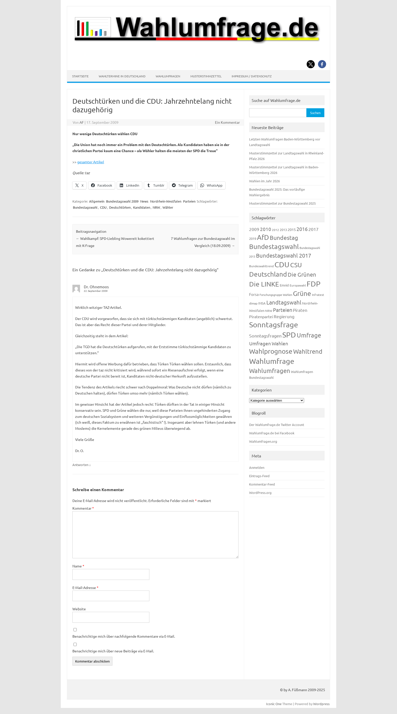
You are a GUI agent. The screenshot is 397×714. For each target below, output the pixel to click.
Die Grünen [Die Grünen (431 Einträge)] (302, 274)
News (144, 201)
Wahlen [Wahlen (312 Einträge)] (280, 343)
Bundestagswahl (85, 207)
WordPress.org (260, 492)
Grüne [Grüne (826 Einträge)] (302, 293)
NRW (156, 207)
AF (82, 122)
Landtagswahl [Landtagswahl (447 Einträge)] (283, 302)
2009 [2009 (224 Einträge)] (254, 229)
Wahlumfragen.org (263, 441)
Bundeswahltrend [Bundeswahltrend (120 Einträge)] (261, 266)
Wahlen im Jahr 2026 (264, 181)
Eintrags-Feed (259, 476)
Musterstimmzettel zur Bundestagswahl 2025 (282, 203)
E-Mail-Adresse (85, 587)
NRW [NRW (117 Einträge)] (268, 311)
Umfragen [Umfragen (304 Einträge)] (260, 343)
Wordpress (321, 704)
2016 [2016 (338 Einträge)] (302, 229)
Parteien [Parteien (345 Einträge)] (282, 310)
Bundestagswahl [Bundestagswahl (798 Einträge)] (274, 247)
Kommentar (83, 508)
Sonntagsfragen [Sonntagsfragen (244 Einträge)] (265, 335)
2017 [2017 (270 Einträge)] (313, 229)
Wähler (168, 207)
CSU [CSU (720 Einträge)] (296, 265)
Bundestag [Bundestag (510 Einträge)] (284, 237)
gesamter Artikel (90, 161)
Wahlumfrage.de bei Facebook (271, 433)
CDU (103, 207)
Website (79, 608)
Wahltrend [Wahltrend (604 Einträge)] (307, 351)
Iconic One (274, 704)
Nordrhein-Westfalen (165, 201)
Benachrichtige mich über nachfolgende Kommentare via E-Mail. (123, 636)
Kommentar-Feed (262, 484)
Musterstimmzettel (206, 76)
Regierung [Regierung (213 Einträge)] (284, 316)
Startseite (80, 76)
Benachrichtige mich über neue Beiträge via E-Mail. (113, 651)
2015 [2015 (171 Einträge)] (292, 229)
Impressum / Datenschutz (252, 76)
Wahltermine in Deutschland (122, 76)
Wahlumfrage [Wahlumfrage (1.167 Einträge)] (271, 361)
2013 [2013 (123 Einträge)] (283, 229)
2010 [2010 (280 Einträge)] (265, 229)
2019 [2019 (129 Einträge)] (252, 238)
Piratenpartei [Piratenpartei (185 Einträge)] (261, 316)
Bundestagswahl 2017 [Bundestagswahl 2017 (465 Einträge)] (283, 255)
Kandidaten (141, 207)
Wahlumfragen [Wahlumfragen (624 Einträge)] (269, 370)
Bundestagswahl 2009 (122, 201)
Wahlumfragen (168, 76)
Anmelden (256, 467)
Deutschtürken (120, 207)
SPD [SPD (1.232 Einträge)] (289, 334)
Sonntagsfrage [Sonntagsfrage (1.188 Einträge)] (273, 324)
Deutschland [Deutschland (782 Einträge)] (268, 274)
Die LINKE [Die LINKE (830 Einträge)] (264, 284)
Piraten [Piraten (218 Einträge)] (300, 310)
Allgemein (96, 201)
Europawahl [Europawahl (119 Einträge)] (298, 285)
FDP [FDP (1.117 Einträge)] (314, 283)
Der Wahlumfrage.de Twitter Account (276, 424)
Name (78, 566)
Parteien (189, 201)
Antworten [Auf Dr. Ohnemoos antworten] (80, 464)
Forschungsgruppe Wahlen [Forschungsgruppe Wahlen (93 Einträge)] (276, 295)
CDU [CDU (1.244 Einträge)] (281, 264)
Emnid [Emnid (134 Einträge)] (284, 285)
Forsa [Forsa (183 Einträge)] (254, 294)
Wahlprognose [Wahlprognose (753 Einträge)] (270, 351)
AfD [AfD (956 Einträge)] (263, 237)
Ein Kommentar (227, 122)
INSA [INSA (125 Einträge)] (262, 303)
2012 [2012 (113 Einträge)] (275, 230)
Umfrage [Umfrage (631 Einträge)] (309, 335)
